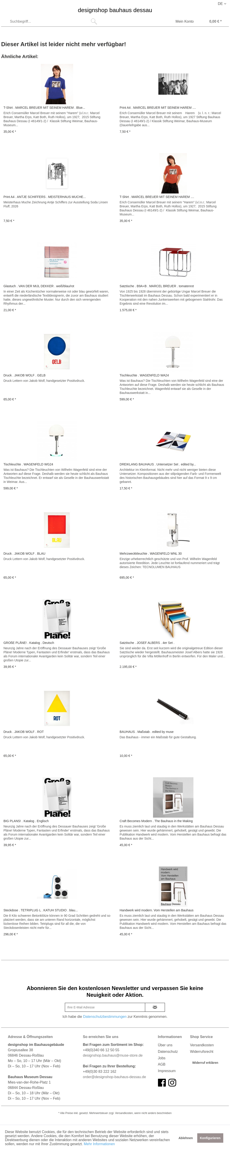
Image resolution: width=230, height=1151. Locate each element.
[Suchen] (94, 21)
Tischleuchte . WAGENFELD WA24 (144, 375)
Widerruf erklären (205, 1062)
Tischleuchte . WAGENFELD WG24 (28, 464)
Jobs (162, 1058)
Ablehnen (185, 1138)
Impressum (167, 1071)
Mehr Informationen (99, 1144)
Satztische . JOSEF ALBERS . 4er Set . (147, 643)
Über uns (165, 1045)
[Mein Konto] (181, 21)
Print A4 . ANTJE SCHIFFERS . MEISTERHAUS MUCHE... (44, 197)
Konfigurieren (210, 1138)
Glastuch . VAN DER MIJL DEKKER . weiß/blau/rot (38, 286)
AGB (162, 1064)
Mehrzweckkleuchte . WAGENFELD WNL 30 (151, 553)
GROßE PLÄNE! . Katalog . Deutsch (28, 643)
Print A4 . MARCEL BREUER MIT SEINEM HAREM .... (158, 107)
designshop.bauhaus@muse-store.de (112, 1055)
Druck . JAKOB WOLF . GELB (24, 375)
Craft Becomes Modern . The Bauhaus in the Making (156, 821)
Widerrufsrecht (201, 1051)
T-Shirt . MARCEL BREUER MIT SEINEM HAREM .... (157, 197)
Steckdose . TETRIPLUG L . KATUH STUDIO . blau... (40, 910)
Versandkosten (202, 1045)
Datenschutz (168, 1051)
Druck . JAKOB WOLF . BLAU (24, 553)
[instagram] (172, 1083)
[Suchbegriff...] (53, 21)
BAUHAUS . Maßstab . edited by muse (146, 732)
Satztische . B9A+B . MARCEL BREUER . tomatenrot (157, 286)
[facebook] (162, 1083)
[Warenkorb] (211, 21)
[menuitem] (53, 21)
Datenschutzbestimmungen (105, 1017)
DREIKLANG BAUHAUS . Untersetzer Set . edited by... (158, 464)
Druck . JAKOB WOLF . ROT (23, 732)
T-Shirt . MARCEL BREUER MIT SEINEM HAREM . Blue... (44, 107)
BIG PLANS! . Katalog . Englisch (26, 821)
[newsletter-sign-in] (155, 1007)
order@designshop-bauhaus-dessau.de (114, 1077)
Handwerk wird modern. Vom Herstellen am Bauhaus (156, 910)
